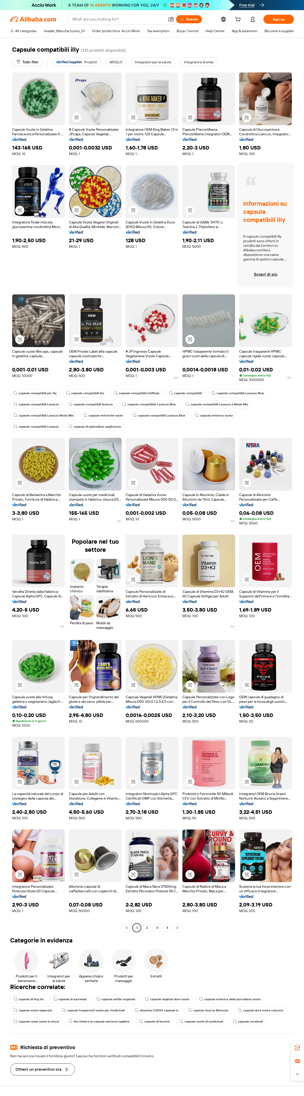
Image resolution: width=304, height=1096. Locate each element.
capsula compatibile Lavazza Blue (149, 404)
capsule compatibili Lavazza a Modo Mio (216, 404)
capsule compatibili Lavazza (36, 404)
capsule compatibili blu (85, 393)
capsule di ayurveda (70, 999)
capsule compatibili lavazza (90, 404)
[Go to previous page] (126, 927)
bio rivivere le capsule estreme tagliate (99, 1021)
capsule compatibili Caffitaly (136, 393)
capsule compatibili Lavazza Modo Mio (43, 415)
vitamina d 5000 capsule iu (156, 1010)
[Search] (189, 19)
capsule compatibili (185, 393)
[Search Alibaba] (118, 19)
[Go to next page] (177, 927)
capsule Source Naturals (208, 1010)
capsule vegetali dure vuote (167, 999)
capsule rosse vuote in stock (36, 1021)
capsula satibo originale (115, 999)
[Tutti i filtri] (27, 62)
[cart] (239, 20)
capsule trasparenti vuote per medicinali (93, 1010)
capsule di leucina (154, 1021)
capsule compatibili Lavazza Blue (238, 393)
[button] (171, 19)
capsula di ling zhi (28, 999)
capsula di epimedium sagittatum (94, 427)
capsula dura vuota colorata (260, 1010)
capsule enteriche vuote (103, 415)
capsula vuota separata (32, 1010)
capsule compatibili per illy (34, 393)
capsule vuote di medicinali (201, 1021)
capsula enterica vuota (214, 415)
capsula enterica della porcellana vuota (230, 999)
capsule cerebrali (248, 1021)
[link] (297, 1047)
